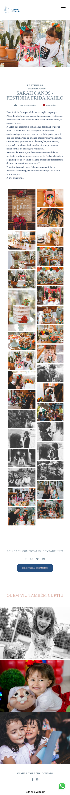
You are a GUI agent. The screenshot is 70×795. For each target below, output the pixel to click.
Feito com (35, 792)
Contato (47, 773)
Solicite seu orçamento (35, 568)
